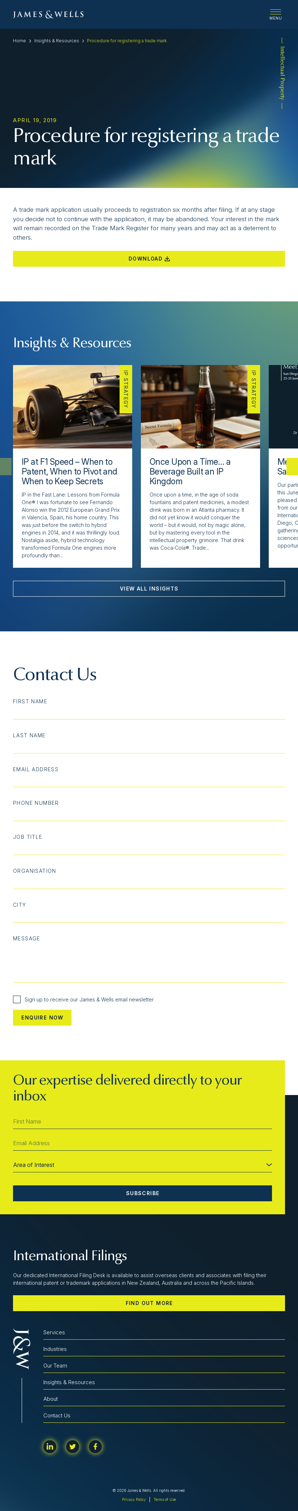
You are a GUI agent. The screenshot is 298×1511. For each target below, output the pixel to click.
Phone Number (36, 803)
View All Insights (149, 588)
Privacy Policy (134, 1499)
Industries (55, 1348)
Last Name (29, 735)
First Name (30, 701)
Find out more (149, 1303)
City (19, 905)
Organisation (34, 871)
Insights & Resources (56, 40)
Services (54, 1332)
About (50, 1398)
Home (19, 40)
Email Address (36, 769)
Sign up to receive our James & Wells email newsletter (83, 999)
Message (26, 938)
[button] (292, 466)
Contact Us (56, 1415)
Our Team (55, 1365)
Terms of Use (165, 1499)
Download (149, 259)
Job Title (28, 837)
